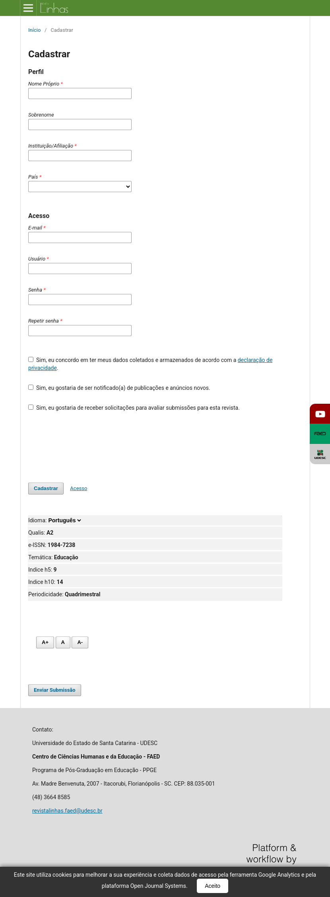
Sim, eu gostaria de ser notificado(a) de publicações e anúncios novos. (119, 388)
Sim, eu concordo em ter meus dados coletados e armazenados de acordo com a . (150, 364)
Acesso (78, 488)
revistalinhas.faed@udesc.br (67, 810)
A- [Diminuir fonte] (80, 642)
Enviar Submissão (55, 690)
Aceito (212, 886)
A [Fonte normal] (63, 642)
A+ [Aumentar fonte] (45, 642)
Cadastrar (46, 488)
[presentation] (88, 447)
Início (34, 30)
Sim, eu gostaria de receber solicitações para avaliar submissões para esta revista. (134, 408)
